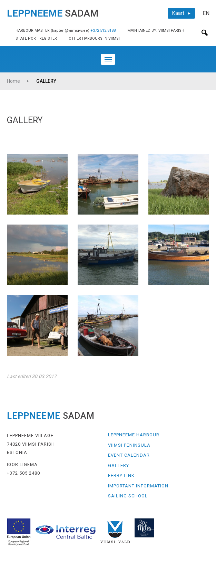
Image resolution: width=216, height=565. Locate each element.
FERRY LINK (121, 475)
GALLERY (46, 81)
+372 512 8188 (103, 30)
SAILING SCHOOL (128, 495)
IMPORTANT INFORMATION (138, 485)
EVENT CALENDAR (129, 455)
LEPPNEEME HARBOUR (133, 434)
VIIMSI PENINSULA (129, 445)
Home (13, 81)
